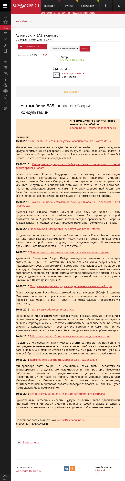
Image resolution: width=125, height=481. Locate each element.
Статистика (61, 68)
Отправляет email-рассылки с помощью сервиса (68, 12)
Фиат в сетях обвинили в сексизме (52, 309)
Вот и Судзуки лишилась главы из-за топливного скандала (67, 394)
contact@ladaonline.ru (102, 128)
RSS (45, 55)
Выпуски (52, 4)
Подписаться (32, 46)
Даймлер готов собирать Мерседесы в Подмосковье (63, 359)
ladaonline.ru (78, 128)
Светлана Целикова (72, 59)
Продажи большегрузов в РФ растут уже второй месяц (65, 229)
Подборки (90, 4)
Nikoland (100, 470)
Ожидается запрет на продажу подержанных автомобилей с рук (71, 286)
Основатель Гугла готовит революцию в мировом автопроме (69, 252)
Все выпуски (71, 91)
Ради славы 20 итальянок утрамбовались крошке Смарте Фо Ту (70, 141)
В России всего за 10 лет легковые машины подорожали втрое (70, 336)
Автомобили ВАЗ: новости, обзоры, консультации (37, 37)
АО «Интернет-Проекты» (28, 469)
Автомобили (22, 21)
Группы (70, 4)
